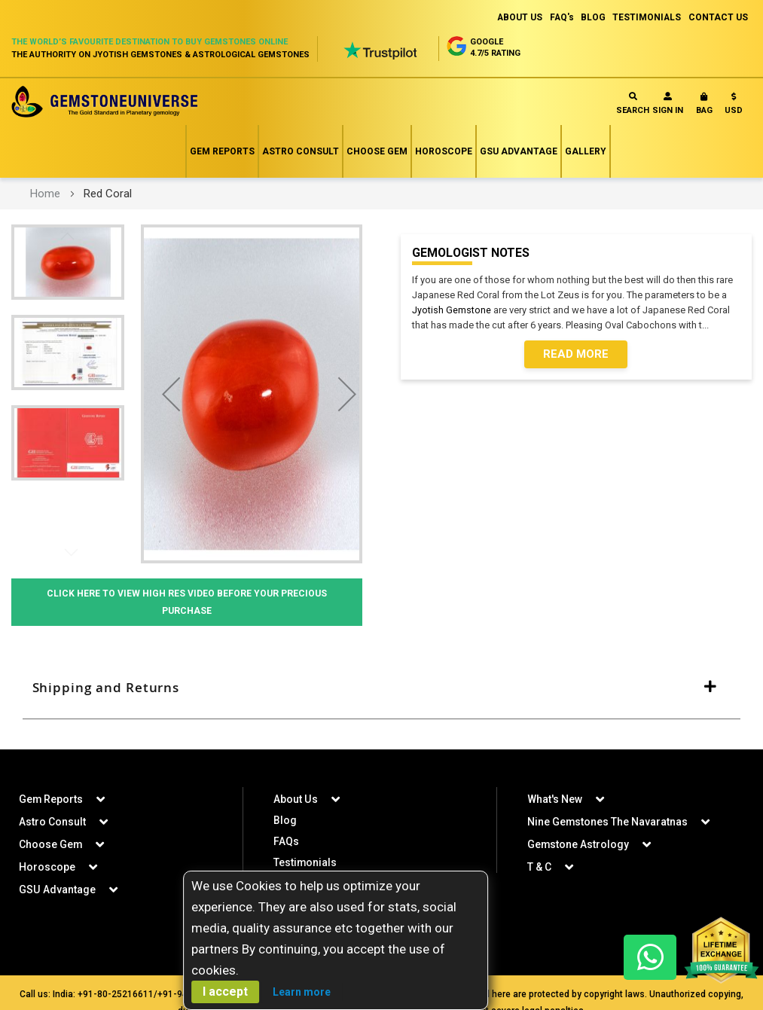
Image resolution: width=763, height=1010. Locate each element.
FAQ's (559, 17)
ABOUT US (516, 17)
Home (45, 193)
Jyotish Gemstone (451, 310)
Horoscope (443, 151)
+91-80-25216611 (116, 996)
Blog (285, 822)
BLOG (591, 17)
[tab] (381, 689)
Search (632, 103)
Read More (576, 355)
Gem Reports (222, 151)
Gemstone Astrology (578, 847)
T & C (539, 869)
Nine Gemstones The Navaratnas (607, 824)
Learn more (302, 992)
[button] (733, 106)
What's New (554, 801)
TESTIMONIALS (646, 17)
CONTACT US (718, 17)
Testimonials (305, 865)
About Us (295, 801)
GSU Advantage (518, 151)
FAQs (286, 844)
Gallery (585, 151)
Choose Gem (376, 151)
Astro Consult (300, 151)
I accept (225, 991)
